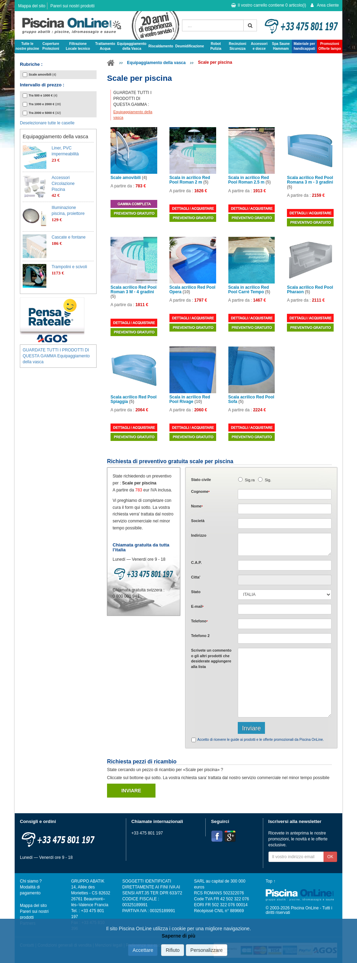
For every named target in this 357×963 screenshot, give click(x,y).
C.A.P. (196, 562)
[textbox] (285, 565)
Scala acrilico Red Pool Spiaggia (134, 399)
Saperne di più (178, 936)
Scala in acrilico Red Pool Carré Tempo (249, 289)
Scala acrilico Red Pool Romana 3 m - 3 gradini (310, 182)
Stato (195, 592)
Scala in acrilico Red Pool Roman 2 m (189, 180)
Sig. (268, 480)
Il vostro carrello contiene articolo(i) (268, 5)
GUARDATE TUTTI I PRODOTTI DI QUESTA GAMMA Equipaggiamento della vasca (56, 356)
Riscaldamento (161, 46)
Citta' (195, 577)
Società (197, 521)
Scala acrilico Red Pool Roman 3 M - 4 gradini (134, 292)
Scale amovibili (129, 178)
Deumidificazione (189, 46)
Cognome (200, 491)
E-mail (197, 606)
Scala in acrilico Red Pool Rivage (189, 399)
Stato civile (201, 479)
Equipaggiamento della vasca (156, 62)
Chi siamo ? (31, 881)
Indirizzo (198, 535)
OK (330, 856)
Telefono (199, 621)
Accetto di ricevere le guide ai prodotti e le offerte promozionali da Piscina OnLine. (260, 739)
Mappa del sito (31, 5)
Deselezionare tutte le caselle (47, 123)
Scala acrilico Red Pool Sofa (251, 399)
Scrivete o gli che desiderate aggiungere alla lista (211, 658)
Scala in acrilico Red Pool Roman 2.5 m (249, 180)
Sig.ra (250, 480)
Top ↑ (270, 881)
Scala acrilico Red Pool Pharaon (310, 289)
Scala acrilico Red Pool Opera (192, 289)
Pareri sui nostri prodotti (72, 5)
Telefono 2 (200, 636)
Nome (197, 506)
